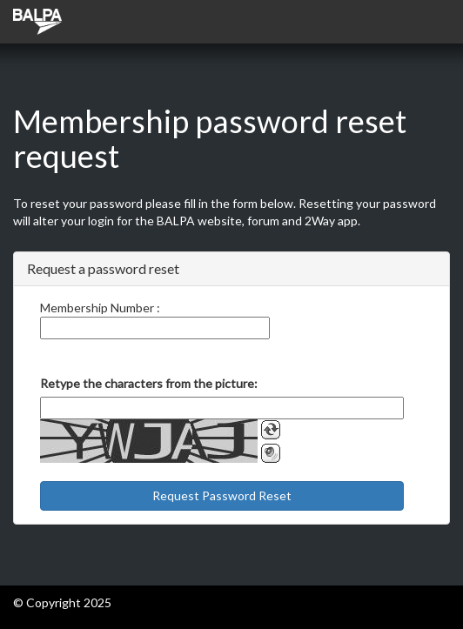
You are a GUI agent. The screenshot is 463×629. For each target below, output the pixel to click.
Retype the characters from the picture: (149, 383)
